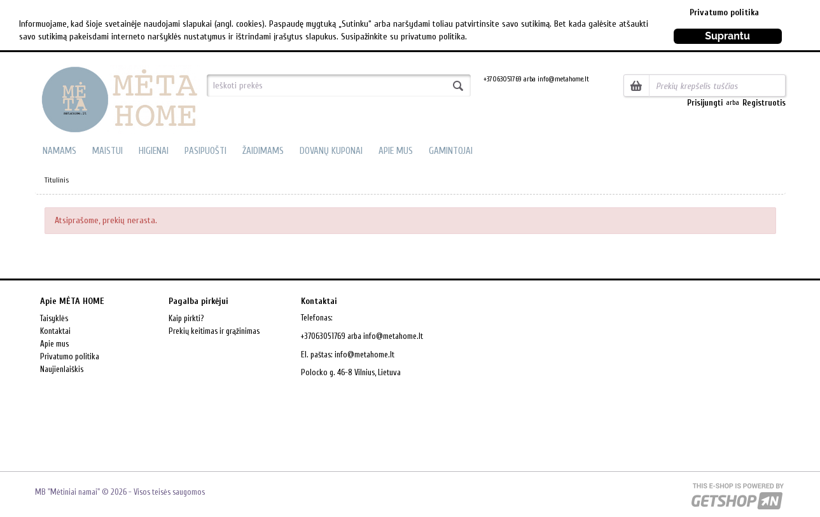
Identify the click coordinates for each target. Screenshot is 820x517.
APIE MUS (396, 151)
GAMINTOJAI (451, 151)
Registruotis (764, 102)
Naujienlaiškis (61, 369)
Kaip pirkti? (186, 318)
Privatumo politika (724, 12)
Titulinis (57, 180)
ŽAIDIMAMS (263, 151)
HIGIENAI (154, 151)
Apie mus (54, 343)
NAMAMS (59, 151)
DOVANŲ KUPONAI (331, 151)
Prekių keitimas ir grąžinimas (214, 331)
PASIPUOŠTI (205, 151)
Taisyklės (54, 318)
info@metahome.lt (364, 354)
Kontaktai (55, 331)
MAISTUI (107, 151)
